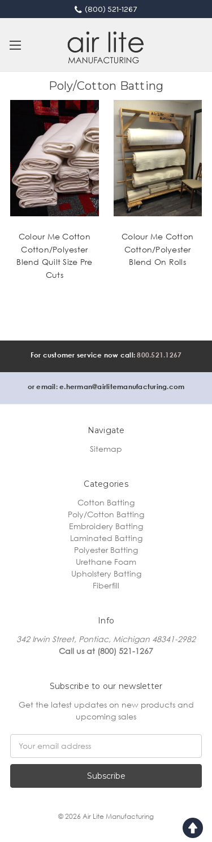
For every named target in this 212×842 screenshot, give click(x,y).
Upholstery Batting (106, 573)
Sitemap (106, 448)
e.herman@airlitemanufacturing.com (121, 386)
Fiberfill (106, 585)
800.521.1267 (159, 355)
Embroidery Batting (106, 526)
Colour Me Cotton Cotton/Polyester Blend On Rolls (157, 249)
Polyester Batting (106, 550)
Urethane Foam (106, 561)
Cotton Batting (106, 502)
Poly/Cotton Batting (106, 514)
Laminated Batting (106, 538)
